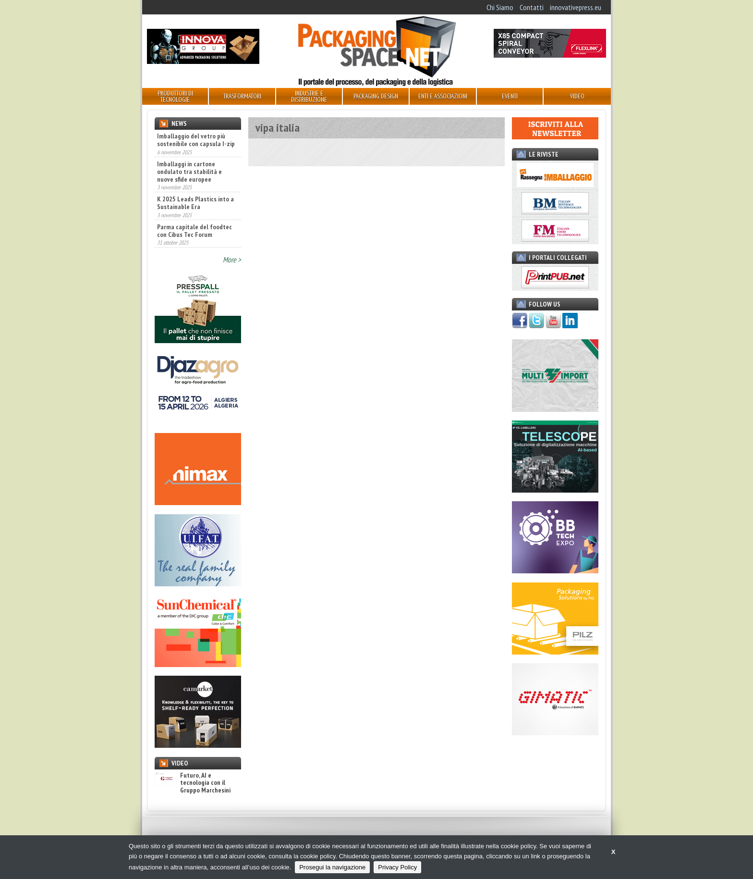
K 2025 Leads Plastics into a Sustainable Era (195, 202)
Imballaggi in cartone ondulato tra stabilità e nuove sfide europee (189, 171)
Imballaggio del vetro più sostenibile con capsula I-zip (196, 140)
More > (232, 259)
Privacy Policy (397, 867)
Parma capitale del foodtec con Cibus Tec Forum (194, 230)
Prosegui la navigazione (332, 867)
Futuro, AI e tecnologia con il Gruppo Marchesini (193, 783)
